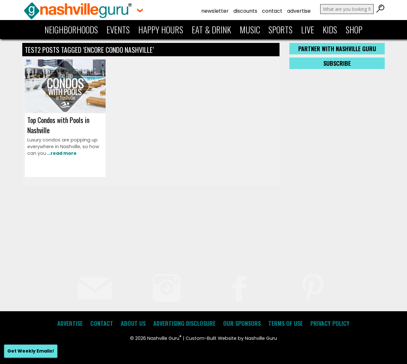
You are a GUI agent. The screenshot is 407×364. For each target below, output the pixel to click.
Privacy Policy (329, 323)
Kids (330, 29)
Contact (272, 11)
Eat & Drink (211, 29)
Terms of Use (285, 323)
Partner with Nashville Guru (337, 49)
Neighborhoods (71, 29)
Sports (280, 29)
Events (118, 29)
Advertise (299, 11)
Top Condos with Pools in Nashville (58, 125)
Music (250, 29)
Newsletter (215, 11)
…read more (61, 153)
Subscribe (337, 63)
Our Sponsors (242, 323)
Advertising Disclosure (184, 323)
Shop (354, 29)
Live (307, 29)
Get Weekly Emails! (30, 351)
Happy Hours (160, 29)
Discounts (245, 11)
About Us (133, 323)
